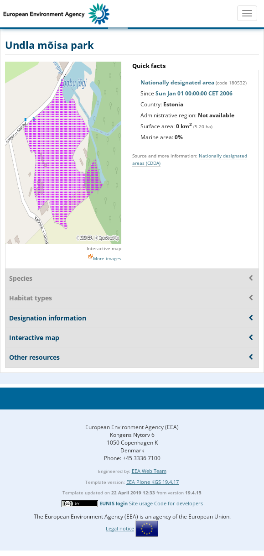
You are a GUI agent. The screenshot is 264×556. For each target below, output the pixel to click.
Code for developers (178, 503)
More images (107, 258)
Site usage (141, 503)
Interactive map (104, 248)
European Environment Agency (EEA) (132, 427)
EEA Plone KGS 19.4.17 (152, 481)
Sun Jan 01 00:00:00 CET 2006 (194, 93)
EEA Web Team (149, 470)
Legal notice (120, 528)
